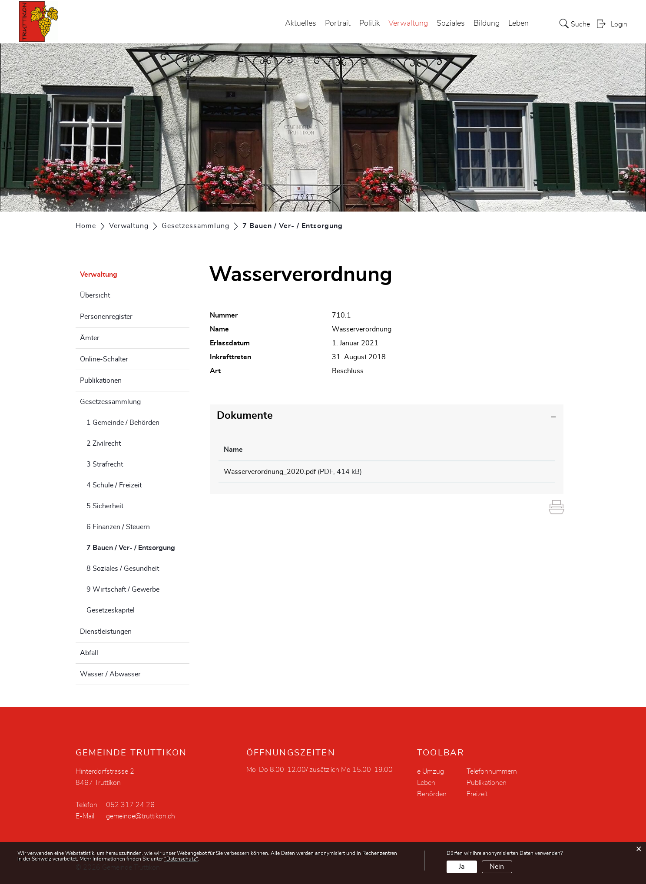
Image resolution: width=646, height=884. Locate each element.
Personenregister (106, 316)
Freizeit (477, 794)
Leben (518, 23)
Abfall (89, 652)
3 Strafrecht (104, 464)
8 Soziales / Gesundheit (122, 568)
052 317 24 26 (130, 804)
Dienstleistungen (106, 631)
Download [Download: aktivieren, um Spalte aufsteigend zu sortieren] (496, 449)
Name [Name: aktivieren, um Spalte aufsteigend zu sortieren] (233, 449)
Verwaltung (408, 23)
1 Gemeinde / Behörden (122, 422)
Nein (497, 866)
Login (619, 24)
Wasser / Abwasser (110, 674)
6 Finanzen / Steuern (118, 526)
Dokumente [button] (245, 416)
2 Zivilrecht (103, 443)
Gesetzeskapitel (110, 610)
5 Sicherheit (104, 506)
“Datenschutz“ (181, 858)
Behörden (432, 794)
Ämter (89, 337)
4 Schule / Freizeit (114, 485)
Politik (369, 23)
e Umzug (430, 771)
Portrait (338, 23)
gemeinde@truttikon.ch (140, 816)
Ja (461, 866)
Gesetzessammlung (110, 401)
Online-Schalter (104, 359)
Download (515, 473)
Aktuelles (300, 23)
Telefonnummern (492, 771)
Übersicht (95, 295)
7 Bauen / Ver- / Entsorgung (138, 546)
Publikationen (101, 380)
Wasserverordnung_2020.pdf (270, 471)
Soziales (451, 23)
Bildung (487, 23)
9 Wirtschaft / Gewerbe (122, 589)
